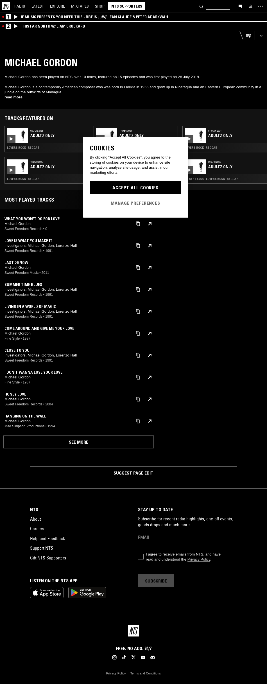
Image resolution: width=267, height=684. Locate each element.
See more (78, 442)
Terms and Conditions (145, 673)
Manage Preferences (135, 203)
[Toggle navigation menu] (260, 6)
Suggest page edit (133, 473)
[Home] (6, 6)
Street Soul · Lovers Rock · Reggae (211, 179)
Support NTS (41, 548)
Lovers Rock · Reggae (23, 148)
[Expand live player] (261, 35)
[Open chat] (240, 6)
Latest (37, 6)
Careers (37, 528)
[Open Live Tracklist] (247, 35)
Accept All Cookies (135, 187)
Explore (57, 6)
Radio (19, 6)
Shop (100, 6)
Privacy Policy (198, 559)
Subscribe (156, 581)
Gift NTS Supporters (48, 558)
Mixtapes (80, 6)
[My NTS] (250, 6)
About (35, 519)
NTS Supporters (126, 6)
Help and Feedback (47, 538)
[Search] (201, 6)
